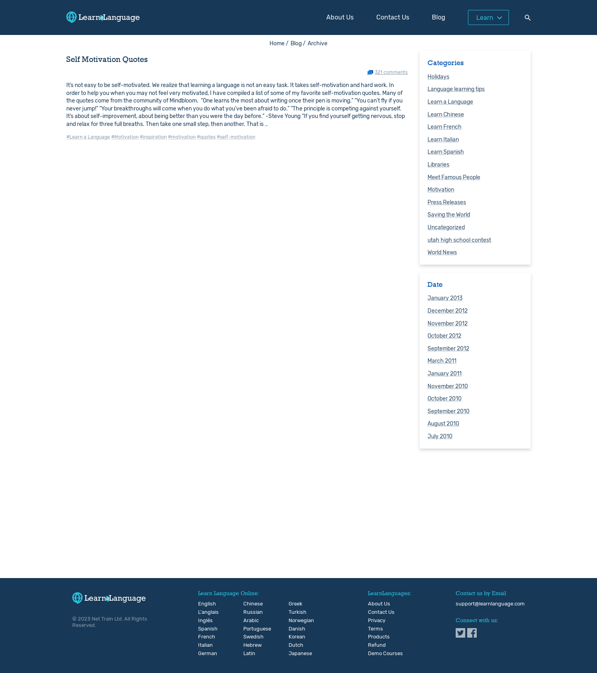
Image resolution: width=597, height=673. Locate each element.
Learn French (445, 127)
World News (442, 252)
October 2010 (445, 398)
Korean (295, 637)
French (204, 637)
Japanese (295, 653)
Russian (249, 612)
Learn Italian (443, 139)
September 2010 (449, 411)
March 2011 (442, 361)
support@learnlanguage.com (490, 604)
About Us (340, 17)
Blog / (298, 43)
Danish (295, 629)
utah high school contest (459, 240)
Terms (375, 629)
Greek (295, 604)
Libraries (438, 164)
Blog (438, 17)
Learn (484, 17)
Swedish (249, 637)
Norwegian (295, 620)
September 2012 (448, 348)
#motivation (182, 137)
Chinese (249, 604)
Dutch (295, 645)
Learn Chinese (446, 114)
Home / (279, 43)
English (204, 604)
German (204, 653)
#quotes (206, 137)
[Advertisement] (298, 516)
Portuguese (249, 629)
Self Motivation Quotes (107, 59)
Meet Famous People (454, 177)
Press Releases (447, 202)
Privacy (376, 620)
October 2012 (444, 336)
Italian (204, 645)
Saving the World (449, 214)
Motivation (441, 189)
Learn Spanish (446, 152)
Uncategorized (446, 227)
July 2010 (440, 436)
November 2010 (448, 386)
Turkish (295, 612)
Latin (249, 653)
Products (379, 637)
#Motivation (125, 137)
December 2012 (448, 310)
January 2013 (445, 298)
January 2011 (445, 373)
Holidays (438, 76)
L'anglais (204, 612)
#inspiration (153, 137)
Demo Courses (385, 653)
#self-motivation (236, 137)
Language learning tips (456, 89)
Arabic (249, 620)
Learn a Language (450, 102)
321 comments (391, 72)
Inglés (204, 620)
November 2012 (448, 323)
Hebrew (249, 645)
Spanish (204, 629)
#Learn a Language (88, 137)
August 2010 (443, 423)
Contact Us (392, 17)
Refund (377, 645)
